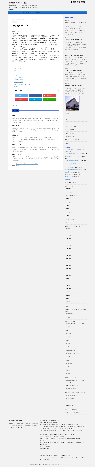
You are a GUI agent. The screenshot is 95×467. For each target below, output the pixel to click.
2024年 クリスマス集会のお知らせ (74, 55)
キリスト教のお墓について (72, 395)
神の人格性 (68, 333)
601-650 (68, 278)
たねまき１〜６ (69, 313)
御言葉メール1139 (69, 172)
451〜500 (68, 268)
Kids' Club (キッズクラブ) (71, 182)
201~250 (68, 252)
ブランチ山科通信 (69, 219)
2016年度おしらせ (70, 205)
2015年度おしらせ (70, 202)
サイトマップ (17, 73)
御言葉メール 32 (16, 144)
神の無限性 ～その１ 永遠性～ (74, 353)
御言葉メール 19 (16, 116)
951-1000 (68, 301)
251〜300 (68, 255)
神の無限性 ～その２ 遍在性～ (74, 357)
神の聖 (67, 367)
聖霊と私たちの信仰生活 (71, 409)
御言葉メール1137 (69, 176)
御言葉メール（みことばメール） (73, 226)
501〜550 (68, 272)
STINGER (63, 464)
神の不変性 (68, 327)
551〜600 (68, 275)
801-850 (68, 291)
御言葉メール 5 (20, 165)
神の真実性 (68, 360)
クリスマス (68, 402)
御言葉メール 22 (16, 125)
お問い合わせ (26, 12)
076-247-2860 (78, 2)
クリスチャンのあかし (71, 398)
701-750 (68, 285)
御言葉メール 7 (16, 135)
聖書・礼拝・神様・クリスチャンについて (75, 392)
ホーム (14, 12)
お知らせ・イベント (70, 186)
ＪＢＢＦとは (17, 68)
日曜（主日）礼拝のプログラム (22, 84)
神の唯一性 (68, 340)
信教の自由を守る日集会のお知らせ (74, 85)
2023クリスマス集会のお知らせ (73, 70)
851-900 (68, 295)
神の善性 (68, 343)
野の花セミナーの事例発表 (72, 388)
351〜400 (68, 262)
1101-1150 (68, 245)
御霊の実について (70, 405)
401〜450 (68, 265)
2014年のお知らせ (70, 198)
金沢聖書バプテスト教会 (18, 3)
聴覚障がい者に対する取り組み (72, 412)
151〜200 (68, 248)
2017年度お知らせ (70, 208)
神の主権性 (68, 330)
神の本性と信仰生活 (70, 321)
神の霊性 (68, 373)
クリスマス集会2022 (69, 167)
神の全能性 (68, 337)
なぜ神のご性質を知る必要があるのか (75, 323)
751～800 (68, 288)
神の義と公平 (69, 363)
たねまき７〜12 (69, 317)
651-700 (68, 282)
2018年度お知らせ (70, 212)
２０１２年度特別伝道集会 (72, 195)
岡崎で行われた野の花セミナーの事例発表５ (27, 164)
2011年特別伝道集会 (71, 188)
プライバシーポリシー (19, 75)
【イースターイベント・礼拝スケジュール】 (75, 149)
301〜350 (68, 258)
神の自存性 (68, 370)
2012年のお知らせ (70, 192)
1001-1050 (68, 235)
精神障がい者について (70, 377)
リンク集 (67, 222)
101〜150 (68, 238)
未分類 (66, 306)
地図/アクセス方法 (18, 79)
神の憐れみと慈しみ (70, 350)
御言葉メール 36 (16, 154)
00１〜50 (15, 105)
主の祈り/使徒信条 (18, 77)
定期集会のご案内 (18, 82)
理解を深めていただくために (73, 385)
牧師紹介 (38, 12)
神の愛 (67, 347)
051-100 (68, 232)
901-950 (68, 298)
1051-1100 (68, 242)
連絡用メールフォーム (58, 455)
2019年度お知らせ (70, 215)
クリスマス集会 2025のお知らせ (73, 40)
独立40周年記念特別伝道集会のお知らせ (74, 169)
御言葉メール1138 (69, 174)
